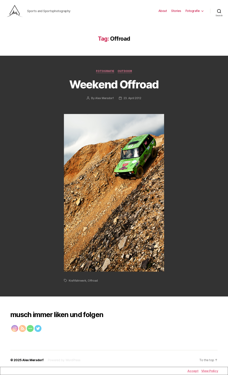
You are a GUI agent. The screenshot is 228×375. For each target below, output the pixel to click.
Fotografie (193, 11)
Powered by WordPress (64, 361)
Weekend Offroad (114, 86)
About (162, 11)
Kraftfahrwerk (77, 282)
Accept (192, 371)
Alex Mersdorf (104, 99)
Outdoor (125, 72)
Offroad (93, 282)
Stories (176, 11)
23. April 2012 (132, 99)
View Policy (209, 371)
